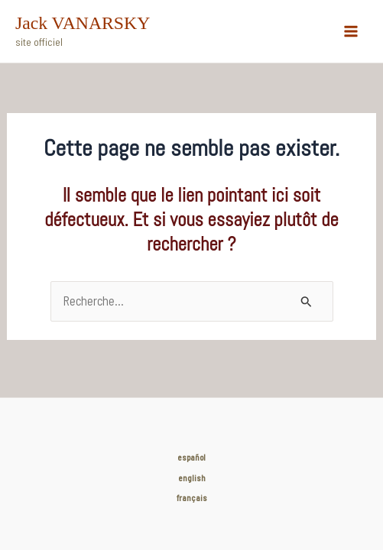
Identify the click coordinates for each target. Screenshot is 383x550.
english (192, 478)
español (191, 457)
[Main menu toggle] (350, 32)
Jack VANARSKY (82, 23)
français (192, 498)
